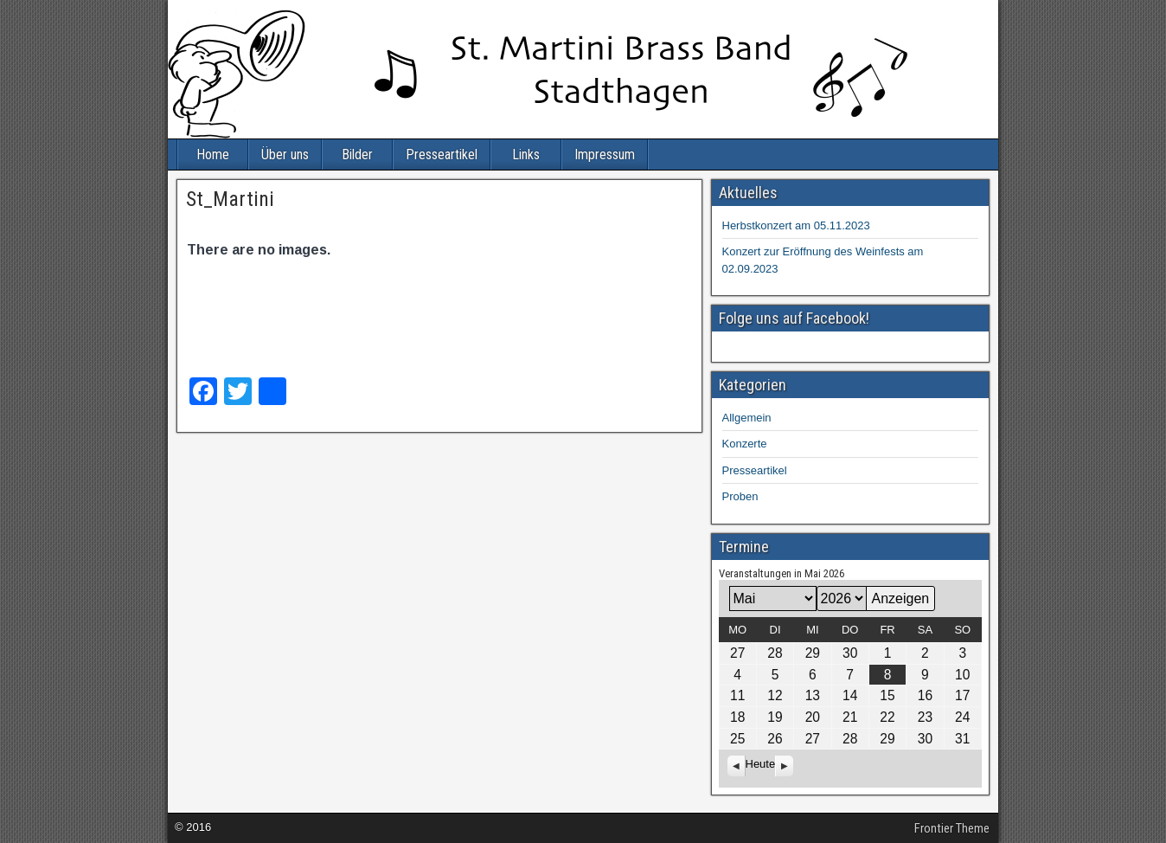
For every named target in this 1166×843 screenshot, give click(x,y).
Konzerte (744, 443)
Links (526, 154)
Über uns (285, 154)
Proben (740, 496)
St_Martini (230, 199)
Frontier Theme (952, 828)
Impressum (604, 154)
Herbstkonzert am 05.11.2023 (796, 225)
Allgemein (747, 417)
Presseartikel (441, 154)
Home (212, 154)
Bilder (357, 154)
